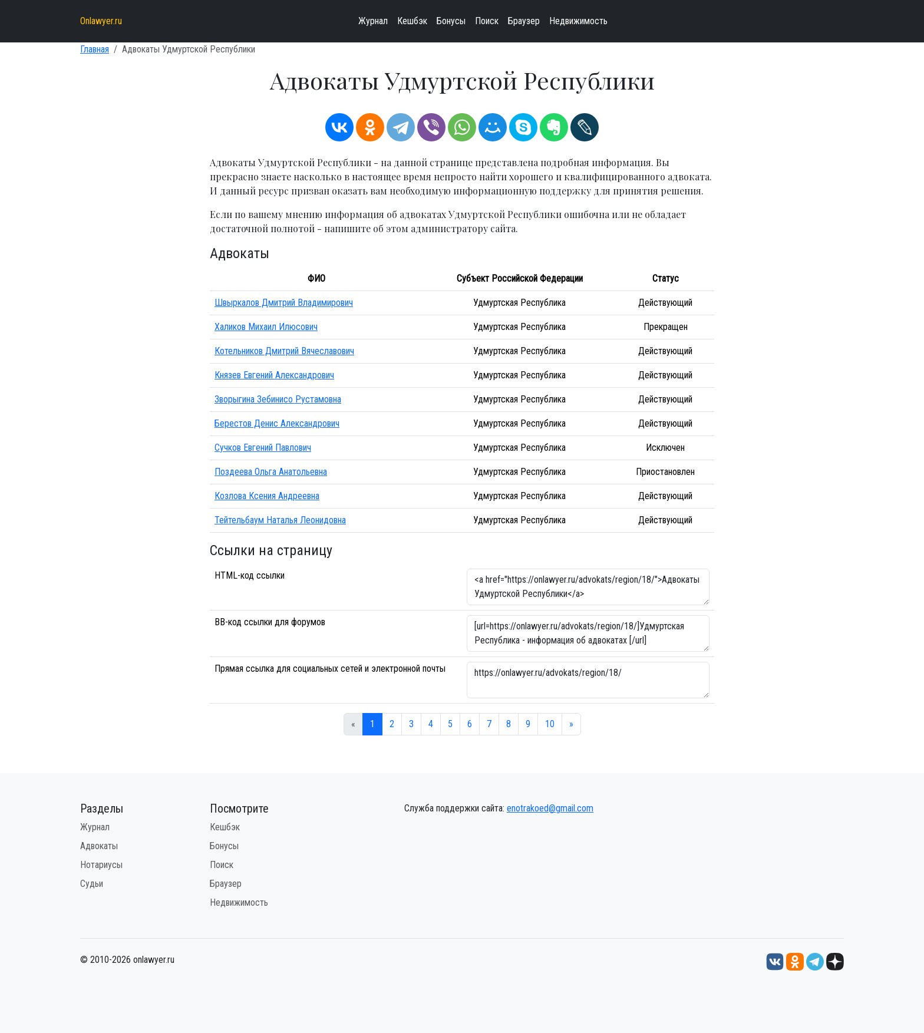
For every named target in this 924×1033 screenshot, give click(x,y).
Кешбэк (412, 21)
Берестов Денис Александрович (276, 423)
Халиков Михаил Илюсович (266, 326)
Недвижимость (578, 21)
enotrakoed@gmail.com (550, 808)
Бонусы (451, 21)
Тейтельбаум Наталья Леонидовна (280, 520)
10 (550, 724)
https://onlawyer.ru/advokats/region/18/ (588, 680)
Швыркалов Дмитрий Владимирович (283, 302)
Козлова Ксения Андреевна (266, 495)
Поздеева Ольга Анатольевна (270, 471)
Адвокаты (99, 846)
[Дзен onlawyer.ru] (835, 960)
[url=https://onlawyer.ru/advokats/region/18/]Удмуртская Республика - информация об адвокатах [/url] (588, 633)
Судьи (91, 883)
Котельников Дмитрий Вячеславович (284, 351)
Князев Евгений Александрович (274, 375)
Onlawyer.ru (101, 21)
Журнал (373, 21)
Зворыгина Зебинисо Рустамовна (277, 399)
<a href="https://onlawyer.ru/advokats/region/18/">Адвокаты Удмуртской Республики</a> (588, 587)
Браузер (524, 21)
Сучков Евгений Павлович (262, 447)
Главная (94, 49)
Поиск (487, 21)
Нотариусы (101, 864)
